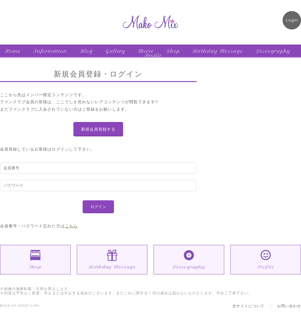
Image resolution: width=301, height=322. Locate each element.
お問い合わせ (289, 306)
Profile (153, 56)
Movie (146, 51)
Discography (273, 51)
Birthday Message (217, 51)
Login (292, 20)
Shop (173, 51)
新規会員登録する (98, 129)
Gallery (116, 51)
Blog (86, 51)
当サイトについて (248, 306)
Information (50, 51)
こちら (71, 226)
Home (13, 51)
